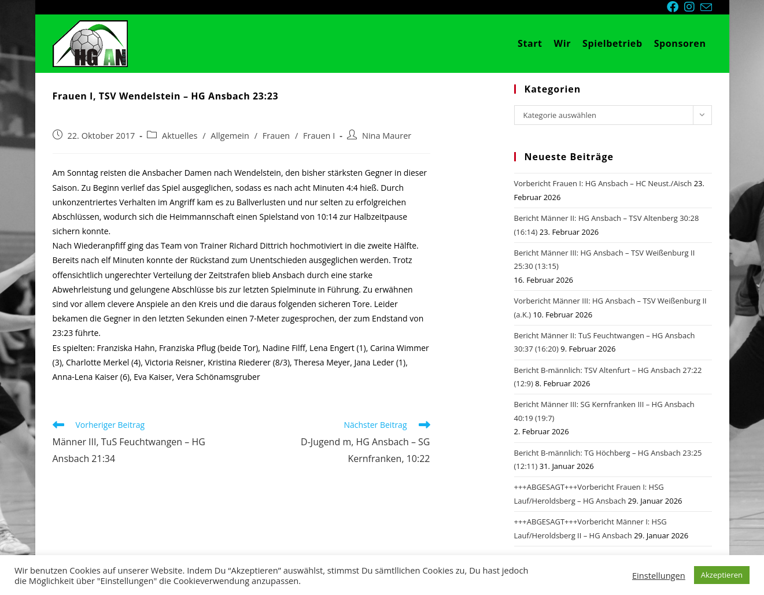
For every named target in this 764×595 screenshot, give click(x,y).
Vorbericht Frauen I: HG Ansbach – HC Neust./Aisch (603, 183)
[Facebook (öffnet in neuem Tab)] (675, 7)
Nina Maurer (386, 135)
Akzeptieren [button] (722, 575)
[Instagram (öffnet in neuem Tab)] (692, 7)
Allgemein (230, 135)
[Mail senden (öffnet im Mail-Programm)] (706, 7)
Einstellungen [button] (658, 575)
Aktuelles (179, 135)
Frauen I (319, 135)
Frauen (276, 135)
